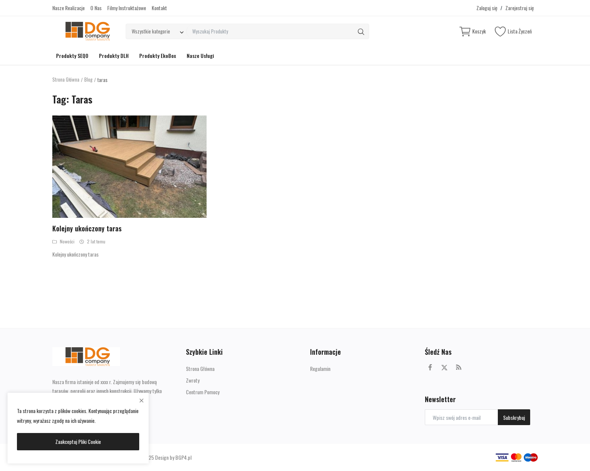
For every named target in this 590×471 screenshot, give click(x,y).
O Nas (96, 8)
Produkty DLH (114, 55)
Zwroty (192, 380)
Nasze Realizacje (68, 8)
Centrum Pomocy (202, 392)
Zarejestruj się (519, 8)
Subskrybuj (514, 417)
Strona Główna (66, 79)
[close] (141, 400)
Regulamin (320, 368)
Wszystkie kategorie (151, 31)
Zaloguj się (486, 8)
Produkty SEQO (72, 55)
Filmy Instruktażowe (126, 8)
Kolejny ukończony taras (87, 228)
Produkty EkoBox (157, 55)
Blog (89, 79)
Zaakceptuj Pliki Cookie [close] (78, 441)
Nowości (63, 241)
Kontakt (159, 8)
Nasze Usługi (200, 55)
